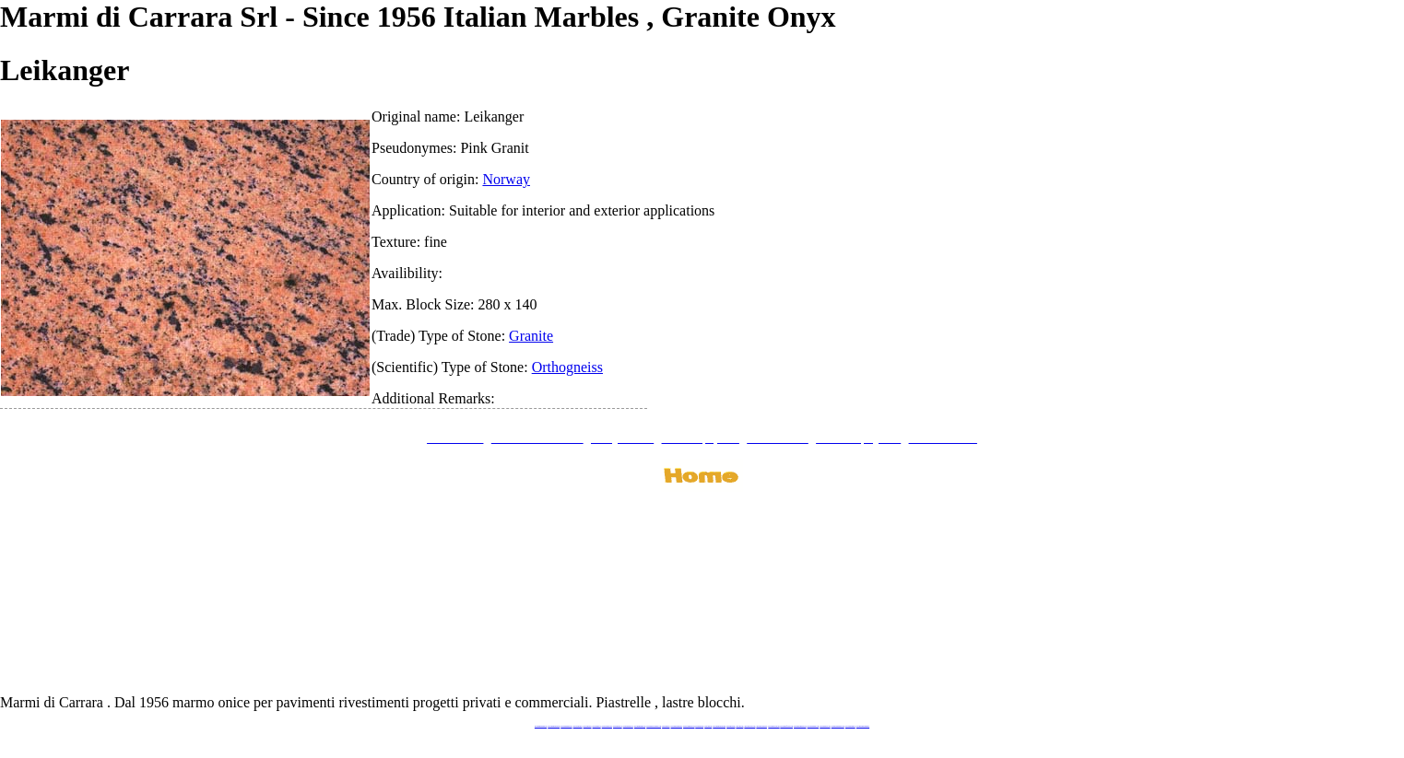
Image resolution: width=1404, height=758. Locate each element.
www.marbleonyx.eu (628, 726)
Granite (531, 336)
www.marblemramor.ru (676, 726)
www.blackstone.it (578, 726)
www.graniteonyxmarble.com (653, 726)
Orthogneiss (567, 367)
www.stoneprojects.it (607, 726)
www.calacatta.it (588, 726)
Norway (506, 179)
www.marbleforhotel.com (786, 726)
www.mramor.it (665, 726)
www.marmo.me (699, 726)
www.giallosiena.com (761, 726)
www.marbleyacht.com (773, 726)
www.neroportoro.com (749, 726)
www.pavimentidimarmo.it (862, 726)
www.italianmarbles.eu (566, 726)
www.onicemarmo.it (850, 726)
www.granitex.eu (597, 726)
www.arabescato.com (825, 726)
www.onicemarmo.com (688, 726)
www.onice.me (708, 726)
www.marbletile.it (617, 726)
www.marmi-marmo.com (800, 726)
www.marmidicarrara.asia (719, 726)
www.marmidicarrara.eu (554, 726)
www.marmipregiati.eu (639, 726)
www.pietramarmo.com (814, 726)
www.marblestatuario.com (838, 726)
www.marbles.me (730, 726)
